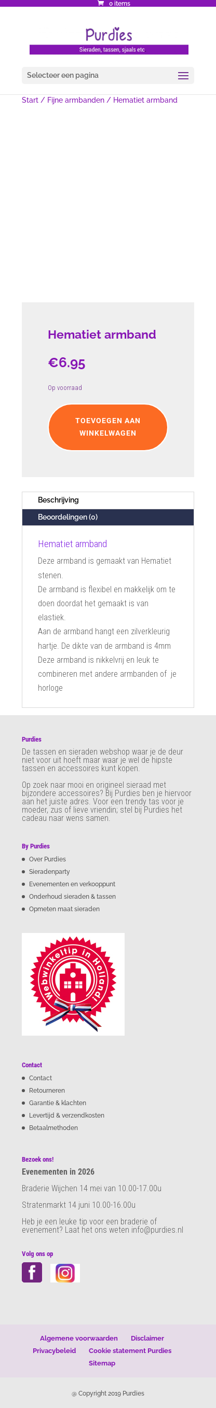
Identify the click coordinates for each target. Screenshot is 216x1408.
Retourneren (47, 1090)
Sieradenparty (49, 871)
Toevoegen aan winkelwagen (108, 426)
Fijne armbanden (75, 100)
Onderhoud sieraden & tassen (72, 896)
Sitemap (102, 1363)
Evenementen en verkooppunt (72, 884)
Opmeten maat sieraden (64, 909)
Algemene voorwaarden (79, 1338)
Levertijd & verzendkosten (66, 1115)
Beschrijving (58, 500)
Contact (40, 1078)
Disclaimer (147, 1338)
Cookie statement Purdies (130, 1351)
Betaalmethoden (53, 1128)
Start (30, 100)
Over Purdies (47, 859)
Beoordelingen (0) (68, 517)
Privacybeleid (54, 1351)
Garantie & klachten (57, 1103)
